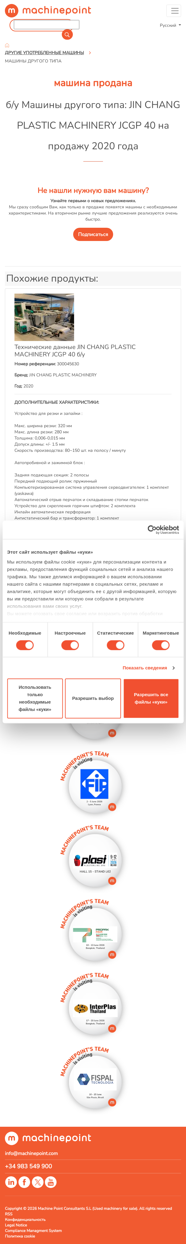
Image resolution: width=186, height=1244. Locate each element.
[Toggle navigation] (173, 11)
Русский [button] (168, 25)
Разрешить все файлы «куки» (151, 698)
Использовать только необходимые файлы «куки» (34, 698)
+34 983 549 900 (28, 1166)
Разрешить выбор (93, 698)
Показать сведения (145, 667)
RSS (8, 1214)
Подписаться (93, 234)
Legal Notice (16, 1225)
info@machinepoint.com (31, 1153)
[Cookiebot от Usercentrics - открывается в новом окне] (152, 529)
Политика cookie (20, 1236)
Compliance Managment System (33, 1231)
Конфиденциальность (25, 1219)
